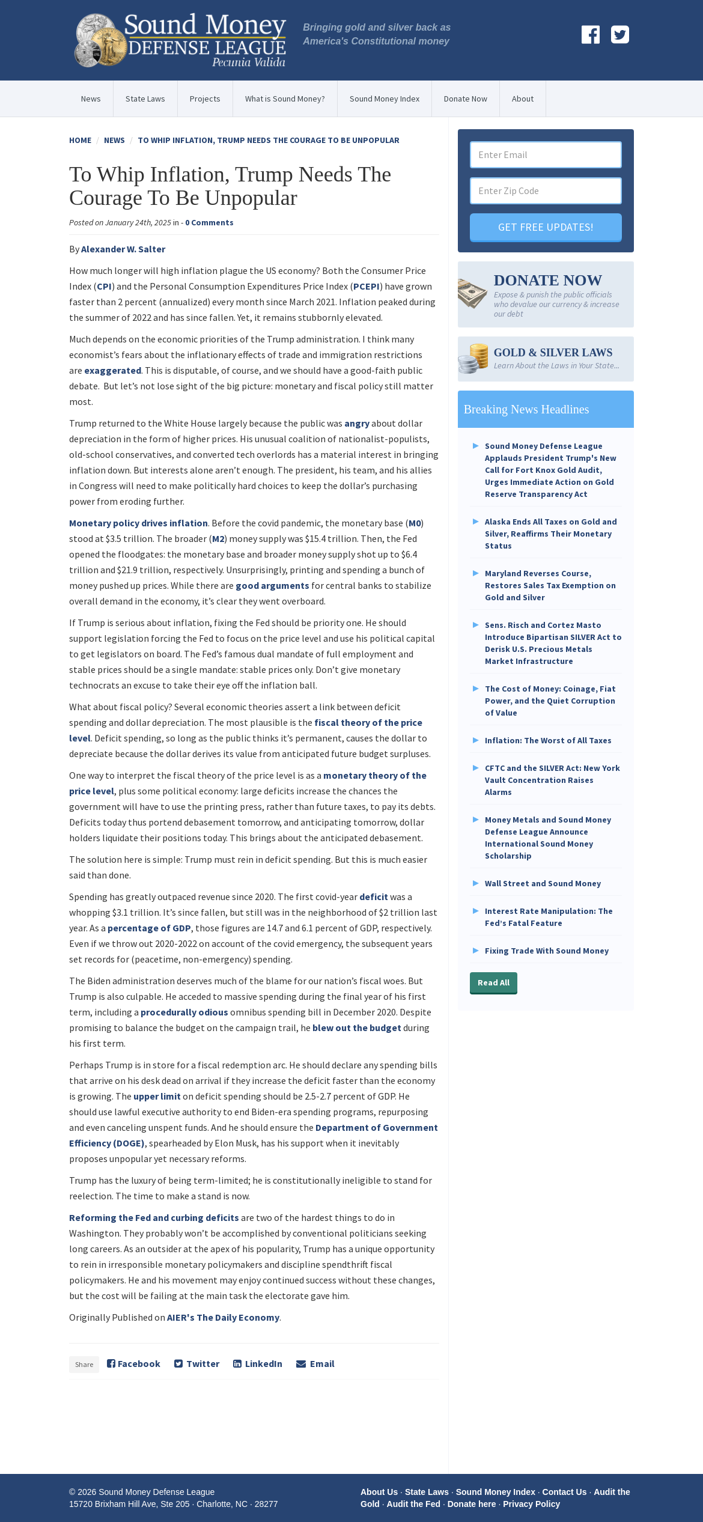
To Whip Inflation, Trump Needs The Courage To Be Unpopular (269, 140)
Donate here (472, 1504)
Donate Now (465, 98)
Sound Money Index (384, 98)
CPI (104, 286)
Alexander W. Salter (123, 249)
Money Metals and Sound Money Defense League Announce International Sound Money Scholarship (548, 837)
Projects (205, 98)
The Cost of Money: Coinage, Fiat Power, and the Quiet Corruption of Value (550, 700)
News (91, 98)
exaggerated (112, 370)
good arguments (272, 585)
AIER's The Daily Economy (223, 1317)
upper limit (157, 1096)
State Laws (145, 98)
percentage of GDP (149, 928)
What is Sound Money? (285, 98)
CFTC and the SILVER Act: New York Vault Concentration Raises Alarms (552, 780)
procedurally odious (184, 1012)
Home (80, 140)
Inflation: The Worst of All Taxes (548, 740)
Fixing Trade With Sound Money (547, 950)
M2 (218, 538)
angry (357, 423)
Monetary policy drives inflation (138, 523)
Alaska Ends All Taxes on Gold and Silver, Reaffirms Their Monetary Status (551, 533)
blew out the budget (356, 1027)
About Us (379, 1492)
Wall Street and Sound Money (543, 883)
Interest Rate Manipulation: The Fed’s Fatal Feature (549, 917)
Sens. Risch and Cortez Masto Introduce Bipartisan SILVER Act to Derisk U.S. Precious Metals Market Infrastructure (553, 642)
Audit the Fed (413, 1504)
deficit (373, 896)
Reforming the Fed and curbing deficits (154, 1217)
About (523, 98)
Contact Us (565, 1492)
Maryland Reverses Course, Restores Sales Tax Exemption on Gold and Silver (550, 585)
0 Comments (209, 222)
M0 (415, 523)
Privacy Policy (531, 1504)
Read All (494, 982)
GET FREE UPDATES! (546, 227)
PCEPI (366, 286)
